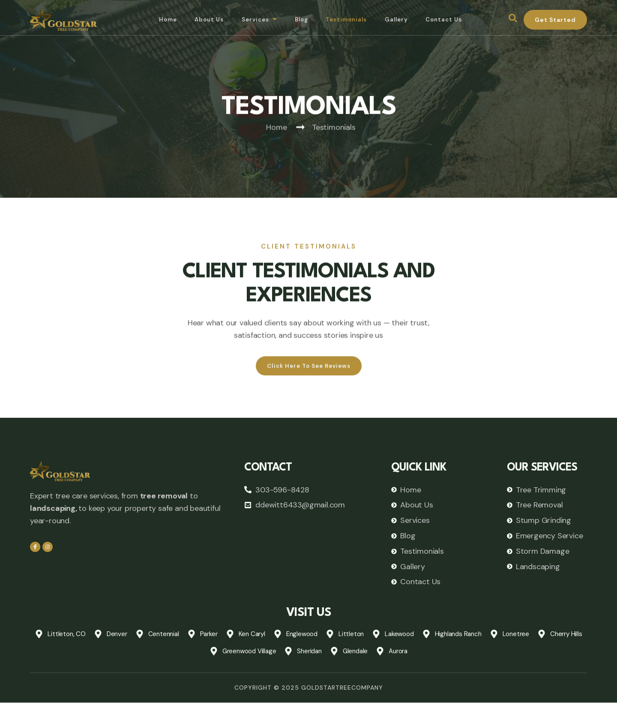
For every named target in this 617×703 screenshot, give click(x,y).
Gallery (398, 20)
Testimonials (346, 20)
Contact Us (447, 20)
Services (256, 20)
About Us (204, 20)
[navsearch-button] (512, 19)
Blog (299, 20)
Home (162, 20)
